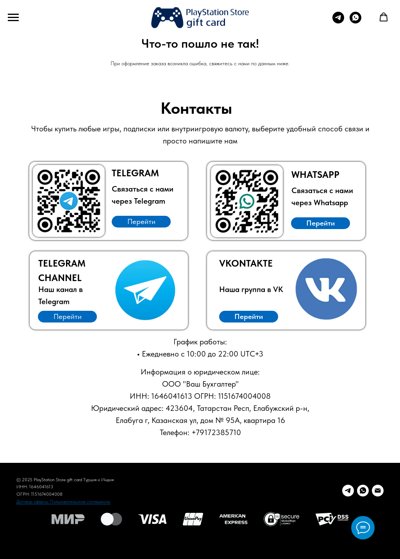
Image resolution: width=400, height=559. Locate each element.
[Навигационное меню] (13, 18)
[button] (383, 17)
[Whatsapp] (363, 490)
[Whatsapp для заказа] (355, 21)
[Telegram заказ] (348, 490)
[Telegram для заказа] (338, 21)
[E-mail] (378, 490)
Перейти (141, 221)
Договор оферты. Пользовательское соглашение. (63, 501)
